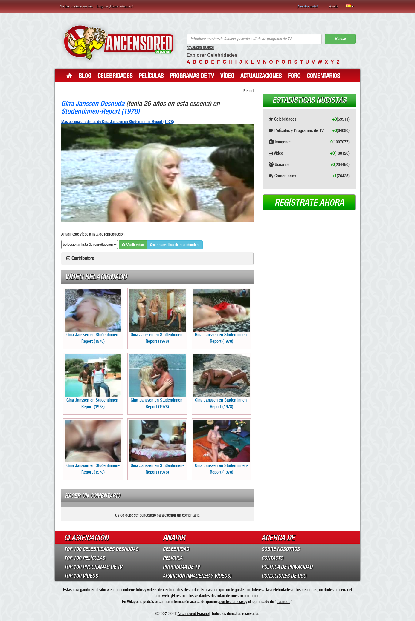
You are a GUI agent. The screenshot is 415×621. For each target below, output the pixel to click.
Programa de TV (181, 567)
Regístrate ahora (309, 202)
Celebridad (176, 549)
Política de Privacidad (286, 567)
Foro (294, 76)
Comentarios (323, 76)
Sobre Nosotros (280, 549)
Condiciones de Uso (283, 576)
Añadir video (133, 245)
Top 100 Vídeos (81, 576)
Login (101, 6)
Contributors (82, 258)
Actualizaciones (261, 76)
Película (172, 558)
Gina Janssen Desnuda (92, 103)
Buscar (340, 38)
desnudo (283, 601)
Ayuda (333, 6)
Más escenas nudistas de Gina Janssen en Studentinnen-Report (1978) (117, 121)
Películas (151, 76)
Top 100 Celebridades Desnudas (101, 549)
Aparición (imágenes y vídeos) (197, 576)
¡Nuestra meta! (307, 6)
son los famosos (232, 601)
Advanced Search (200, 48)
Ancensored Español (194, 613)
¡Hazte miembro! (121, 6)
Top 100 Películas (84, 558)
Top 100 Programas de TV (93, 567)
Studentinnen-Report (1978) (100, 111)
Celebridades (114, 76)
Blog (85, 76)
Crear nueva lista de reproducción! (174, 245)
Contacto (272, 558)
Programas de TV (192, 76)
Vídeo (227, 76)
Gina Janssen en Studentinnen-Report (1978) (93, 316)
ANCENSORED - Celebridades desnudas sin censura (118, 42)
